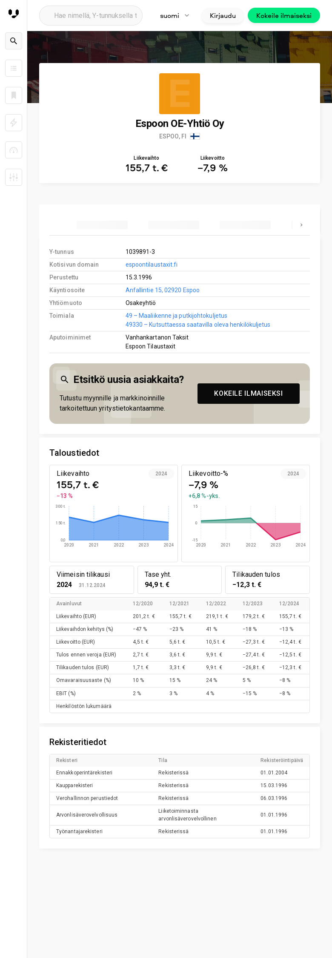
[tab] (102, 225)
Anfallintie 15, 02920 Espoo (163, 290)
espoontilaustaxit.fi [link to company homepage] (152, 264)
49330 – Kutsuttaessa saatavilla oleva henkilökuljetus (198, 324)
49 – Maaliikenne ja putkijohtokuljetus (177, 315)
